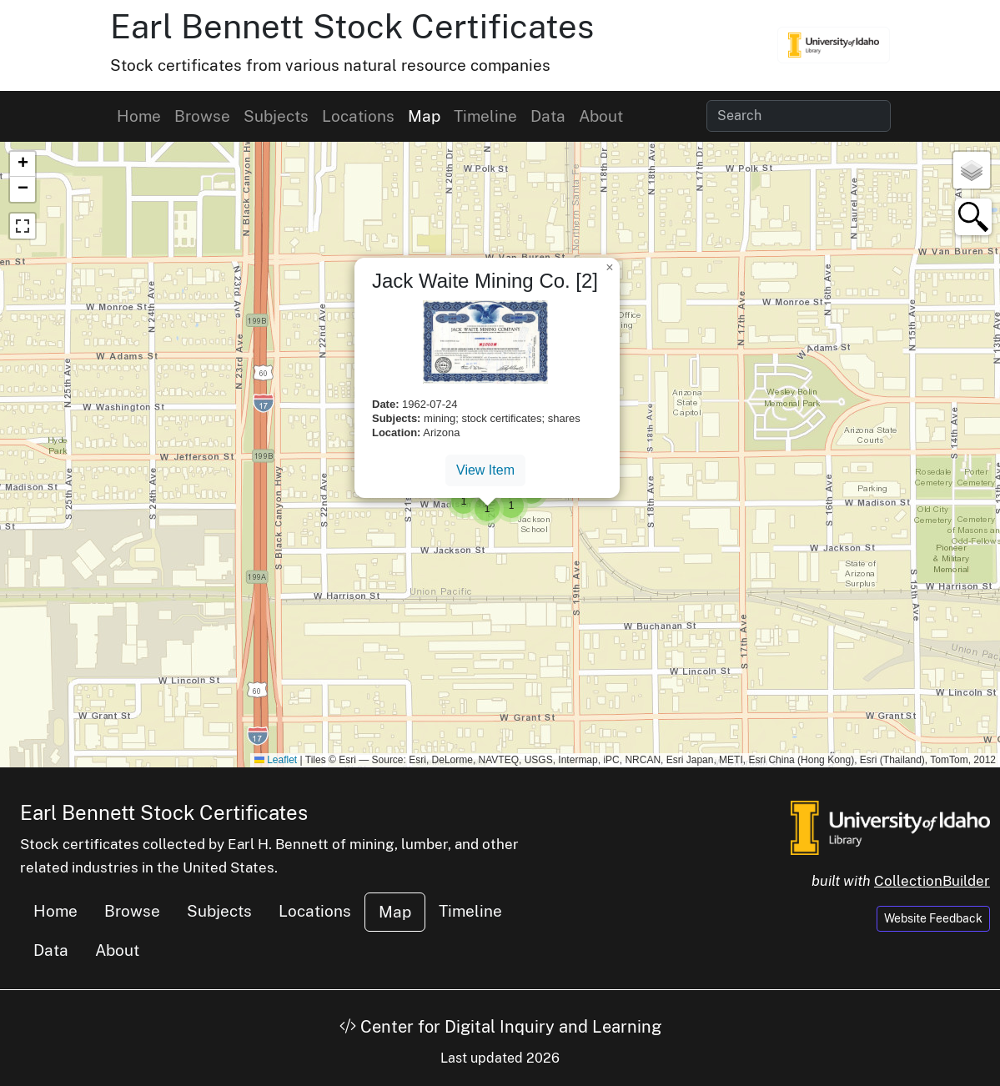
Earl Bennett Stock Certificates (352, 26)
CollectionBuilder (932, 880)
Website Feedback (933, 918)
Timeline (485, 116)
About (601, 116)
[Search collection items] (798, 116)
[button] (463, 501)
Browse (202, 116)
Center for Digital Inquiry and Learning (500, 1027)
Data (547, 116)
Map (424, 116)
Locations (358, 116)
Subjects (276, 116)
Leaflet (275, 760)
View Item (485, 470)
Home (139, 116)
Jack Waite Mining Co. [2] (485, 280)
